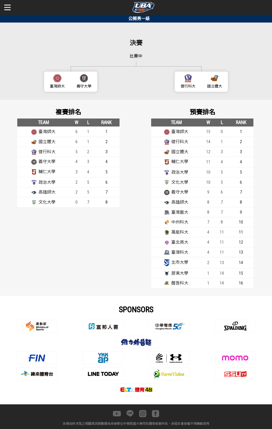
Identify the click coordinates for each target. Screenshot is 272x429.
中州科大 (179, 222)
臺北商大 (179, 242)
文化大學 (47, 202)
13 (241, 252)
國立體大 (214, 86)
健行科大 (188, 86)
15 (241, 273)
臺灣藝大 (179, 212)
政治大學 (47, 182)
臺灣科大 (179, 252)
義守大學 (83, 86)
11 (241, 232)
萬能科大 (179, 232)
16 (241, 283)
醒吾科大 (179, 283)
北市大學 (179, 262)
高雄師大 (47, 192)
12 (241, 242)
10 (241, 222)
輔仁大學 (47, 171)
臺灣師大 (57, 86)
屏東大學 (179, 273)
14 (241, 262)
